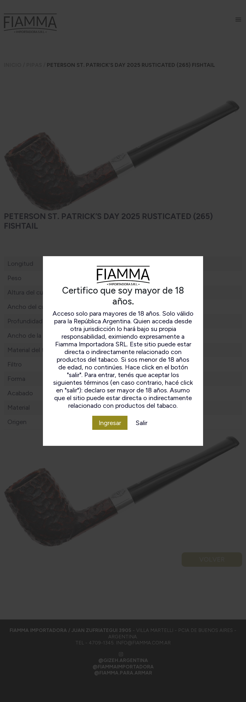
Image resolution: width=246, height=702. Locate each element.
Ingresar (110, 423)
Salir (141, 423)
